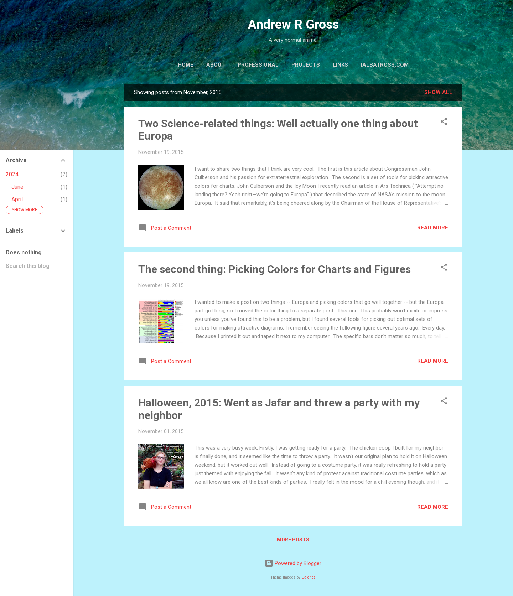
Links (340, 65)
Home (185, 65)
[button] (444, 122)
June (17, 186)
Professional (258, 65)
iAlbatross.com (385, 65)
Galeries (308, 577)
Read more (432, 227)
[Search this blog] (36, 266)
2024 (12, 174)
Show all (438, 92)
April (17, 199)
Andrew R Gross (293, 24)
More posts (293, 540)
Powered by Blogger (293, 563)
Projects (305, 65)
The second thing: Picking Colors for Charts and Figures (274, 269)
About (215, 65)
